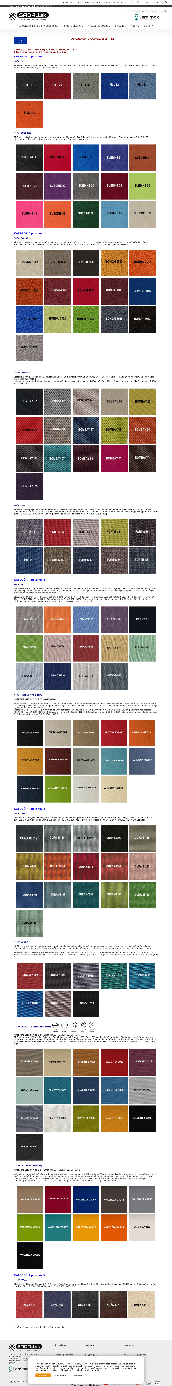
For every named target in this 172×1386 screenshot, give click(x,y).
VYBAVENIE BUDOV (98, 26)
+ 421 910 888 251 (137, 1355)
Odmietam (78, 1375)
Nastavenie (60, 1375)
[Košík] (161, 2)
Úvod (65, 2)
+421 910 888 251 (44, 6)
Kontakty (96, 2)
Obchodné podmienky (79, 2)
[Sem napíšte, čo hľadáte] (150, 11)
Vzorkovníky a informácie (114, 2)
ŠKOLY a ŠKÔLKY (72, 26)
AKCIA (134, 26)
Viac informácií (94, 1370)
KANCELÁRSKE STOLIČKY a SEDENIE (37, 26)
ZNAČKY (148, 26)
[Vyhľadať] (130, 11)
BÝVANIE (119, 26)
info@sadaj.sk (23, 6)
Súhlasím (43, 1375)
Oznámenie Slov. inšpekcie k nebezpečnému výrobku (39, 1327)
